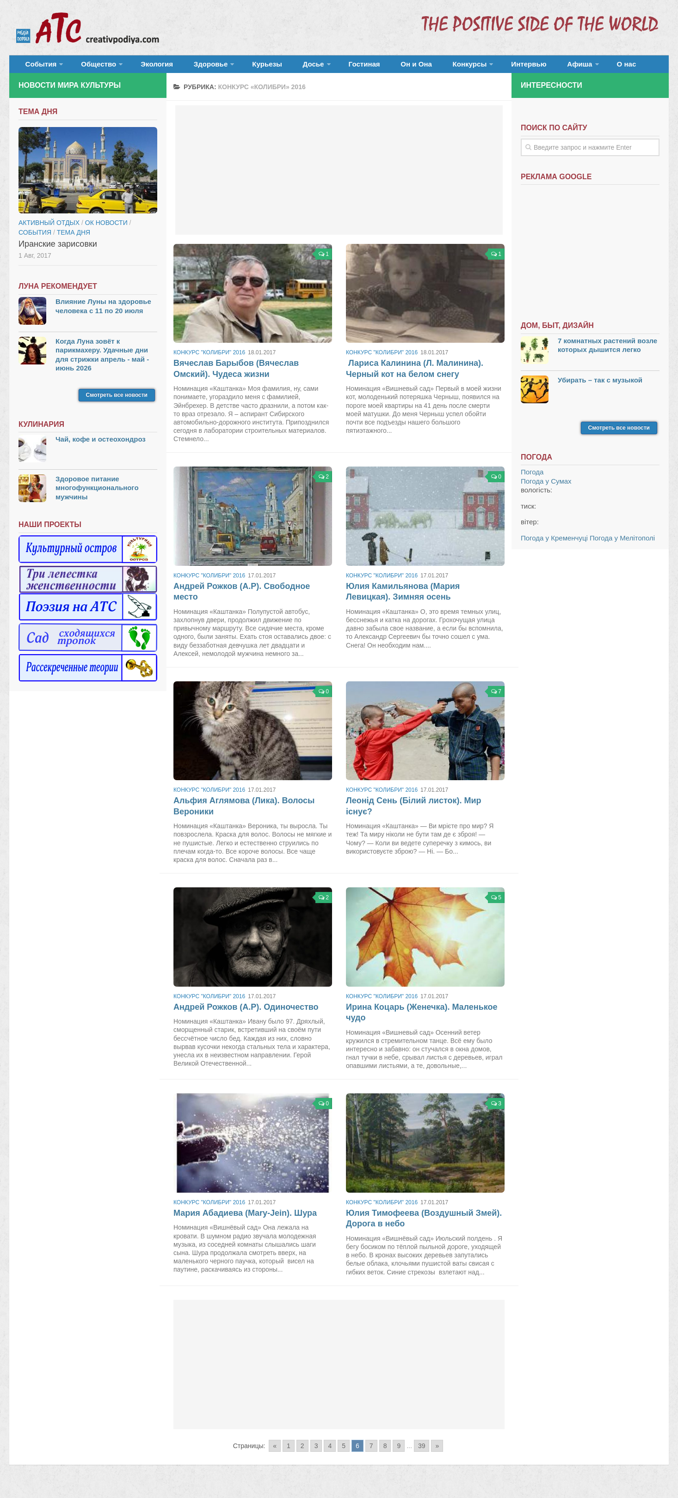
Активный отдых (49, 228)
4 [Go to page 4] (330, 1451)
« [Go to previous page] (275, 1451)
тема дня (73, 238)
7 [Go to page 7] (371, 1451)
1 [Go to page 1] (288, 1451)
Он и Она (366, 67)
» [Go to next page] (437, 1451)
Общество (90, 67)
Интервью (464, 67)
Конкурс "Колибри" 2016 (209, 358)
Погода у (546, 487)
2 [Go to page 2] (302, 1451)
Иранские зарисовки (57, 249)
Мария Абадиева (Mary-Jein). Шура (245, 1218)
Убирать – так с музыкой (600, 385)
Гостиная (322, 67)
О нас (549, 67)
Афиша (507, 67)
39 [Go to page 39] (421, 1451)
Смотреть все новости (117, 400)
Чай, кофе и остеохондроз (100, 445)
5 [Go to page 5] (343, 1451)
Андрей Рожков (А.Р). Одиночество (246, 1012)
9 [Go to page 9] (399, 1451)
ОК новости (106, 228)
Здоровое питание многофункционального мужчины (97, 493)
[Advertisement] (339, 175)
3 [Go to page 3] (316, 1451)
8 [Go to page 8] (385, 1451)
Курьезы (239, 67)
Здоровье (188, 67)
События (38, 67)
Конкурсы (411, 67)
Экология (143, 67)
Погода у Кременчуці (554, 543)
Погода (532, 478)
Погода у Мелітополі (622, 543)
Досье (276, 67)
